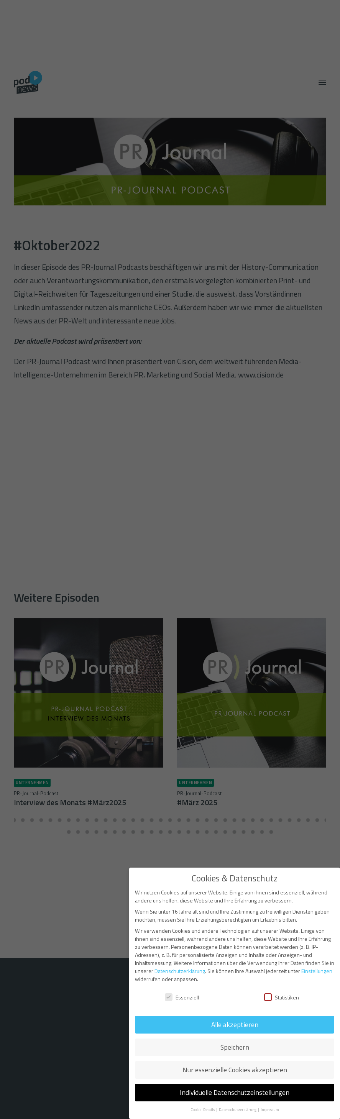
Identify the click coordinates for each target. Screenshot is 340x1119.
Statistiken (281, 997)
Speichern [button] (234, 1047)
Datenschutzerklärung (179, 971)
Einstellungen (316, 971)
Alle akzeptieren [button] (234, 1024)
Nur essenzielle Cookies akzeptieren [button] (234, 1070)
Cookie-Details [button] (203, 1109)
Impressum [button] (270, 1109)
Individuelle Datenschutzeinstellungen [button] (234, 1092)
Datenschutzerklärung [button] (238, 1109)
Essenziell (182, 997)
